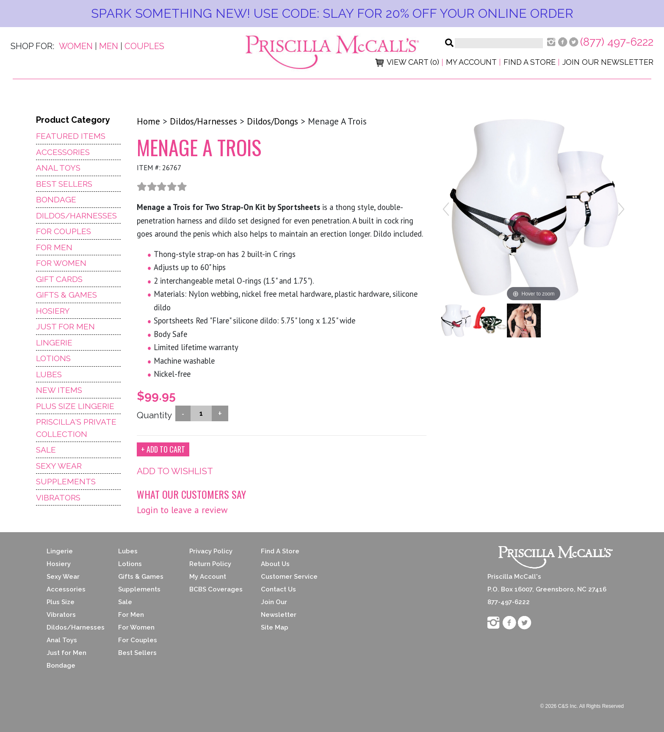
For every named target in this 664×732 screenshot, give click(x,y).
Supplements (66, 481)
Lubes (49, 374)
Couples (144, 46)
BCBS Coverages (216, 589)
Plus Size (61, 602)
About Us (275, 564)
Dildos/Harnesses (76, 215)
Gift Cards (59, 279)
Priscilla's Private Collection (76, 428)
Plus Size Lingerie (75, 406)
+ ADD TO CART (163, 449)
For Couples (63, 231)
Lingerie (54, 342)
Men (108, 46)
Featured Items (70, 136)
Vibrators (58, 497)
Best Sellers (64, 183)
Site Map (274, 627)
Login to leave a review (182, 510)
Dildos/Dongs (272, 121)
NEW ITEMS (59, 390)
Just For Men (65, 326)
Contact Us (278, 589)
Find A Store (280, 551)
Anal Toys (58, 167)
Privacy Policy (210, 551)
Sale (46, 449)
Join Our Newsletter (607, 62)
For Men (54, 247)
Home (148, 121)
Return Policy (210, 564)
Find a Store (530, 62)
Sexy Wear (59, 465)
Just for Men (66, 653)
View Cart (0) (407, 62)
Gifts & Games (66, 294)
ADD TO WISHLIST (175, 471)
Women (76, 46)
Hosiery (53, 310)
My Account (471, 62)
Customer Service (289, 576)
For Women (61, 263)
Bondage (56, 199)
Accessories (63, 152)
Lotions (53, 358)
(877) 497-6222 (616, 42)
